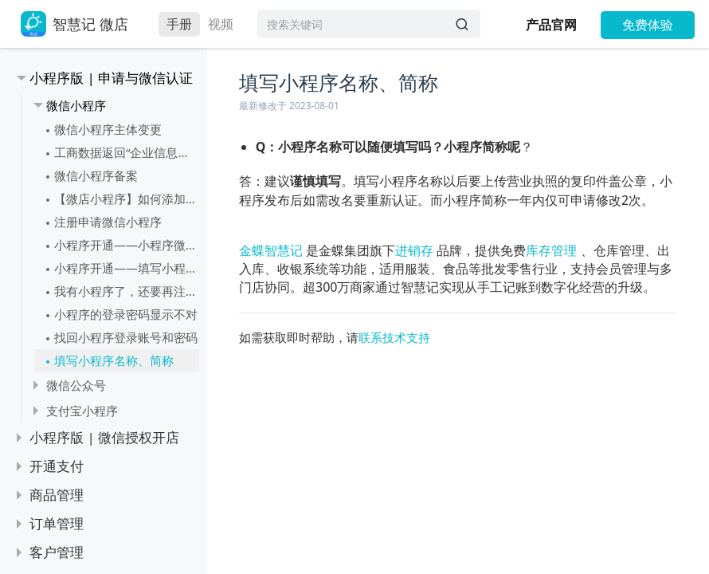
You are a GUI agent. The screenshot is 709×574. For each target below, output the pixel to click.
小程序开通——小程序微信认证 (126, 245)
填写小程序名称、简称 (114, 360)
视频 (220, 24)
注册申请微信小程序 (108, 222)
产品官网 (551, 24)
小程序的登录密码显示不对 (126, 314)
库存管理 (551, 250)
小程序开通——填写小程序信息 (126, 268)
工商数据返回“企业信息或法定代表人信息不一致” (126, 152)
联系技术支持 (394, 337)
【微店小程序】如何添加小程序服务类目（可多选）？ (126, 198)
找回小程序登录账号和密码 (126, 337)
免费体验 (647, 24)
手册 (179, 24)
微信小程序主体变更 (108, 129)
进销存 (414, 250)
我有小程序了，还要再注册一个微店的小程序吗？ (126, 291)
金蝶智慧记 (271, 250)
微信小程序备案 (96, 175)
